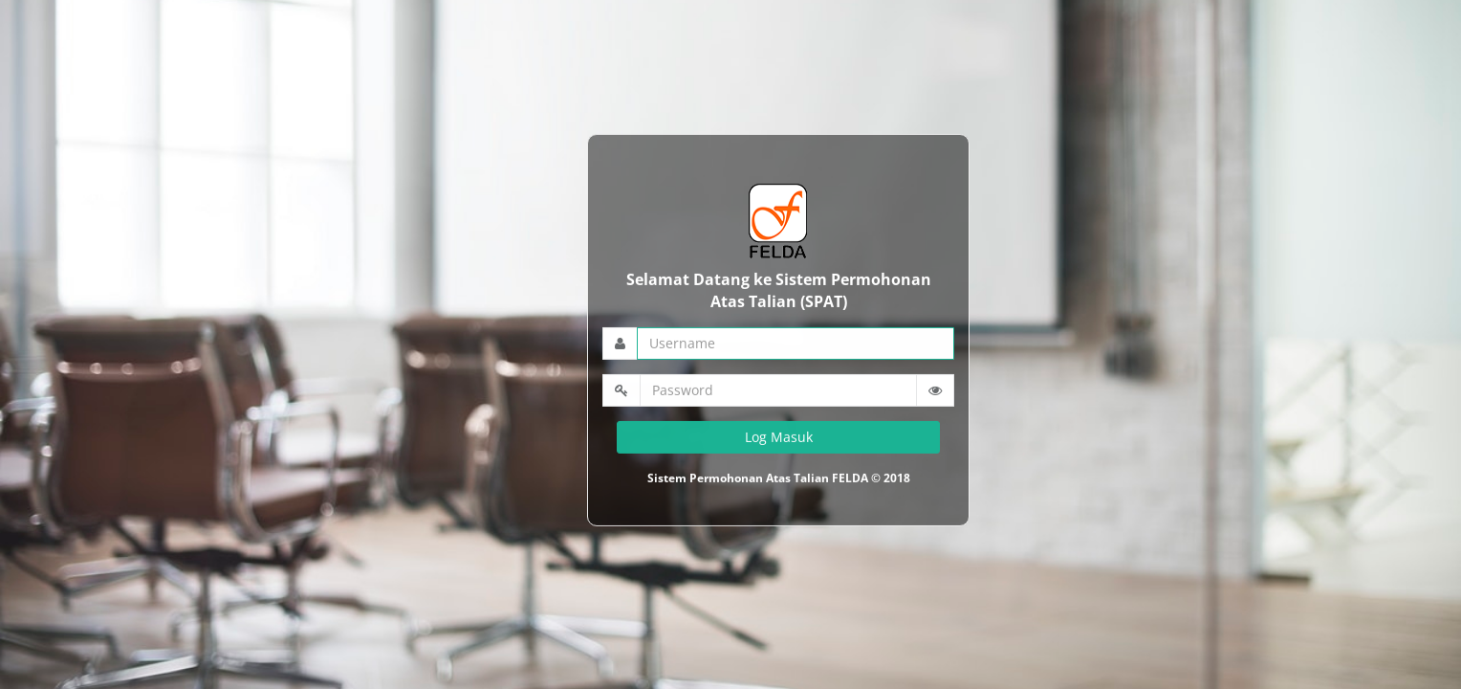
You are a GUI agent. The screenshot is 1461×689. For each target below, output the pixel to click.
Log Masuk (779, 436)
